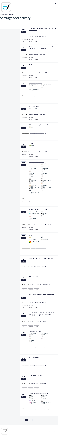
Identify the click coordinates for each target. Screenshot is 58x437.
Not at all (25, 41)
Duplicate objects (33, 65)
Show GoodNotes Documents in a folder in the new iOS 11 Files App (42, 29)
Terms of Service (54, 431)
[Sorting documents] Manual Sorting (38, 393)
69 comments (25, 365)
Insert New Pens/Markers (35, 375)
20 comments (25, 36)
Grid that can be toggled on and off (38, 125)
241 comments (26, 383)
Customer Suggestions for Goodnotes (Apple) (38, 36)
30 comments (25, 284)
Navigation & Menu (49, 96)
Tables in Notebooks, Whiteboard (38, 209)
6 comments (25, 54)
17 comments (25, 266)
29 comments (25, 133)
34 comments (25, 151)
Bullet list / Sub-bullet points (36, 162)
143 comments (26, 199)
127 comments (26, 409)
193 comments (26, 248)
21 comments (25, 72)
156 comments (26, 224)
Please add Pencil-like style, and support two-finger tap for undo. (41, 259)
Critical (37, 41)
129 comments (26, 347)
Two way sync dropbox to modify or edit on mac (41, 294)
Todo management (34, 357)
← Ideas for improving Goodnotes (7, 14)
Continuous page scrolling (36, 83)
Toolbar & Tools (49, 72)
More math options (34, 106)
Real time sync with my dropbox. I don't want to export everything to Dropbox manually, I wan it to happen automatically (42, 314)
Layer (30, 235)
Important (31, 41)
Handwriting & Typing (50, 199)
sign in (53, 3)
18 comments (25, 302)
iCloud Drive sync (33, 276)
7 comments (25, 114)
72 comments (25, 96)
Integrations (48, 284)
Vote (23, 31)
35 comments (25, 321)
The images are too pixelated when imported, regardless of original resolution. (41, 47)
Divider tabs (32, 143)
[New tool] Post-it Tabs (35, 331)
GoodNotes (48, 431)
